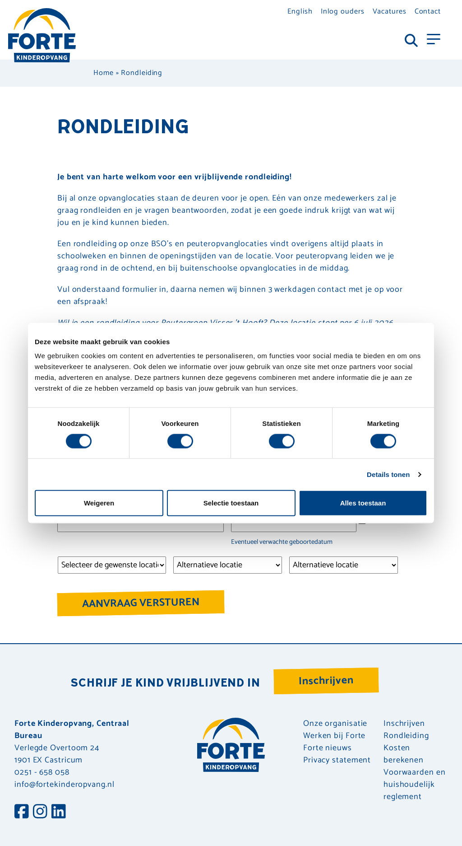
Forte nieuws (327, 748)
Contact (428, 11)
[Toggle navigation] (433, 38)
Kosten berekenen (403, 754)
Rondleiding (406, 736)
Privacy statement (337, 760)
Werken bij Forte (334, 736)
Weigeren (99, 503)
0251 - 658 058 (41, 772)
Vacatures (390, 11)
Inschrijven (326, 681)
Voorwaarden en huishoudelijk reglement (414, 785)
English (299, 11)
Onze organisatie (335, 724)
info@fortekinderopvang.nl (64, 784)
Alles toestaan (363, 503)
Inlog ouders (343, 11)
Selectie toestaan (231, 503)
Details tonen (388, 474)
